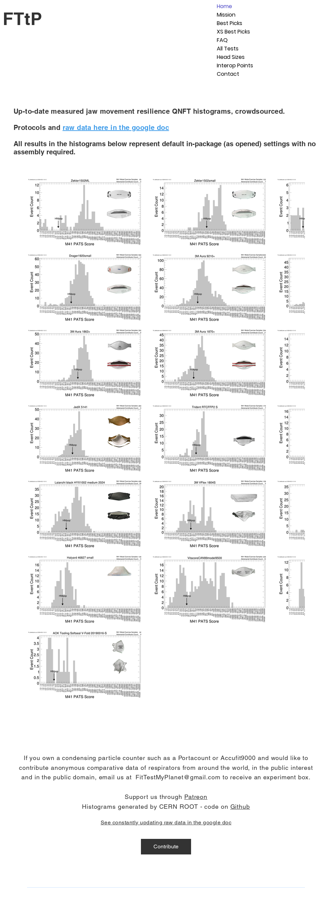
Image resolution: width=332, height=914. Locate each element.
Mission (226, 15)
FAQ (222, 40)
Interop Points (235, 65)
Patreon (195, 796)
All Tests (227, 48)
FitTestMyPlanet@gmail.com (178, 777)
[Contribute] (166, 846)
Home (224, 6)
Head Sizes (231, 57)
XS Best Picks (233, 32)
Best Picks (229, 23)
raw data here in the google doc (116, 128)
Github (240, 806)
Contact (228, 74)
